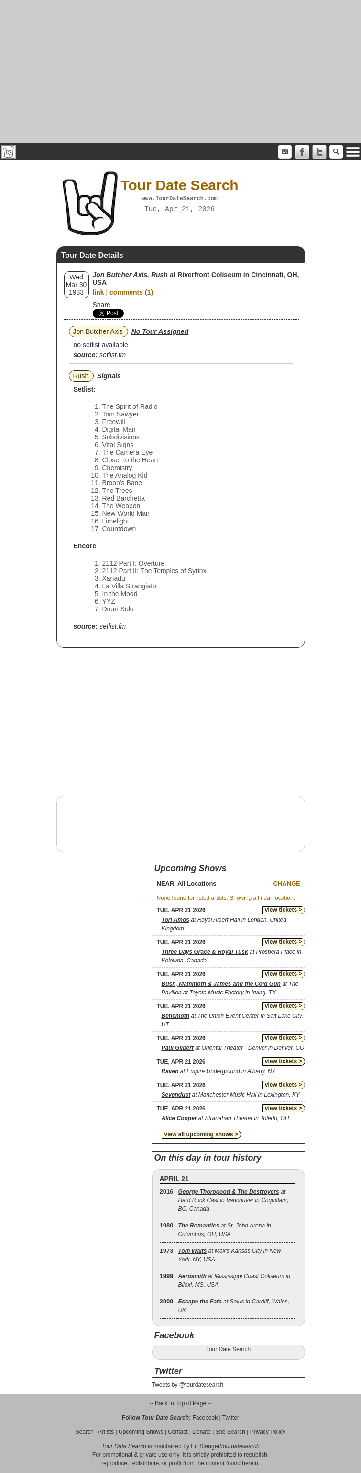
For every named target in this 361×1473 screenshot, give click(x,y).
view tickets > (283, 910)
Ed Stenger (205, 1446)
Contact (177, 1432)
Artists (106, 1432)
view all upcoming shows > (201, 1134)
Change (286, 883)
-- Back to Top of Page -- (181, 1403)
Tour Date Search (228, 1349)
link (98, 292)
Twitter (230, 1417)
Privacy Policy (268, 1432)
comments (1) (131, 292)
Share (101, 305)
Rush (81, 376)
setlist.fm (112, 355)
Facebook (205, 1417)
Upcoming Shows (141, 1432)
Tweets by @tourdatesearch (188, 1384)
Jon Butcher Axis (98, 331)
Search (85, 1432)
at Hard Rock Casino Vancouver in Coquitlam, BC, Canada (233, 1200)
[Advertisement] (180, 72)
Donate (201, 1432)
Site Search (230, 1432)
